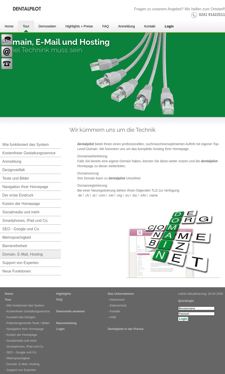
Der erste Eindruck (18, 195)
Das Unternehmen (121, 293)
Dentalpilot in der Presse (125, 329)
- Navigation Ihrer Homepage (24, 329)
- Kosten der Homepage (21, 334)
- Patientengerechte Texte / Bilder (27, 323)
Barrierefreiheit (14, 246)
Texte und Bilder (15, 178)
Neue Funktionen (16, 271)
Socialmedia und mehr (21, 212)
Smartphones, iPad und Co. (25, 221)
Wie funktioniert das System (25, 145)
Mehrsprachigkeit (16, 237)
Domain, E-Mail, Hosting (22, 254)
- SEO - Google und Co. (21, 352)
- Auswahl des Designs (20, 317)
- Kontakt (114, 311)
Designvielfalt (13, 170)
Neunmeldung (66, 323)
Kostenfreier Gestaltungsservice (29, 153)
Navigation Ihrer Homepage (25, 187)
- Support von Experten (20, 370)
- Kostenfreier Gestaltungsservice (27, 311)
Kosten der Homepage (21, 204)
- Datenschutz (117, 305)
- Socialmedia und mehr (21, 340)
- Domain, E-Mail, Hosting (22, 364)
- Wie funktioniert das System (24, 305)
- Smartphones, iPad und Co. (24, 346)
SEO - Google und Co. (21, 229)
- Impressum (116, 299)
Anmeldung (11, 161)
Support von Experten (20, 263)
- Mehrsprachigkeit (17, 358)
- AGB (112, 317)
